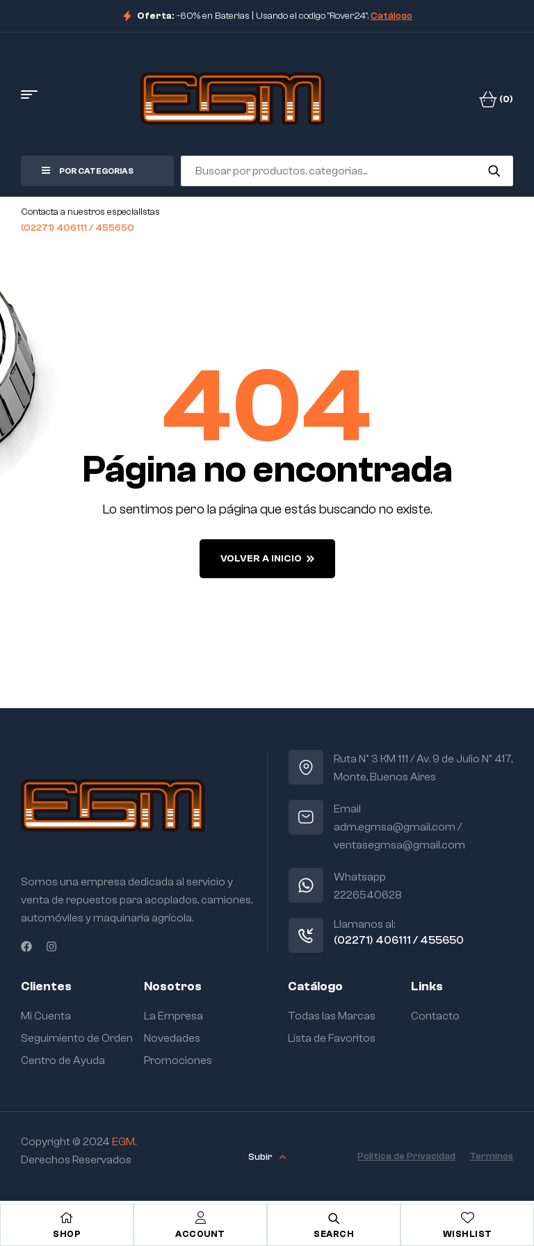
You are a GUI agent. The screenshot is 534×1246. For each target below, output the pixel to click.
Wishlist (467, 1234)
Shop (67, 1234)
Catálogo (391, 16)
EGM (123, 1142)
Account (200, 1234)
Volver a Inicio (267, 558)
